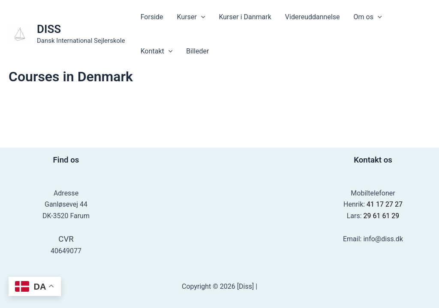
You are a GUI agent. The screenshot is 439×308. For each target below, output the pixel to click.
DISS (49, 29)
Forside (152, 17)
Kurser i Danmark (245, 17)
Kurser (191, 17)
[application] (201, 17)
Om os (368, 17)
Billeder (197, 51)
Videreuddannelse (312, 17)
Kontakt (157, 51)
